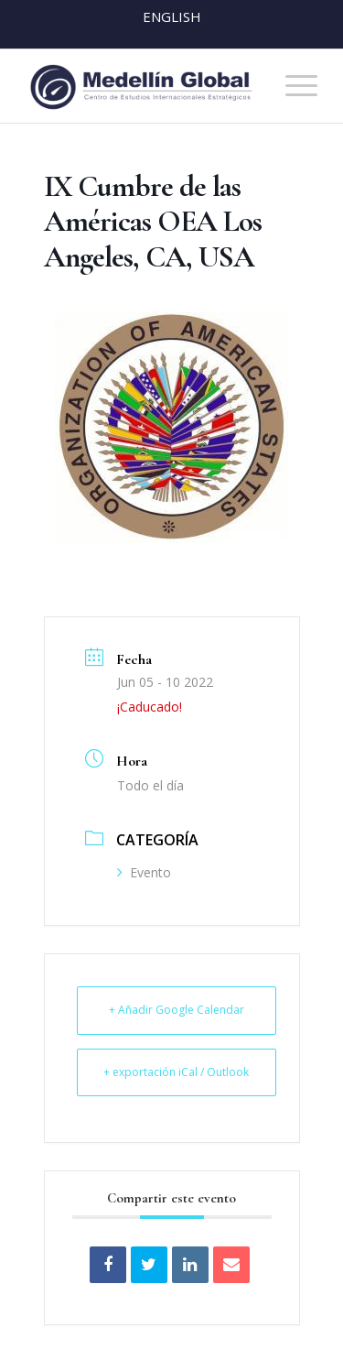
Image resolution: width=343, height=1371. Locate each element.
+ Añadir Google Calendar (176, 1009)
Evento (144, 872)
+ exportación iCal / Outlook (176, 1072)
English (172, 16)
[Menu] (292, 86)
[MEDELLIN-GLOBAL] (142, 86)
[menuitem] (292, 86)
